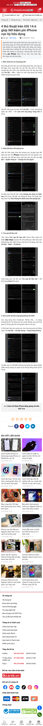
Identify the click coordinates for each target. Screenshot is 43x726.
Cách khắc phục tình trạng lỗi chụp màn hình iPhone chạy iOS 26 (31, 569)
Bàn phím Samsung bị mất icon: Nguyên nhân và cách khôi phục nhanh (32, 506)
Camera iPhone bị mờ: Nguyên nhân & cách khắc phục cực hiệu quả (11, 569)
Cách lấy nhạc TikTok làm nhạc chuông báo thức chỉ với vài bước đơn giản (11, 481)
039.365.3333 (19, 640)
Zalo (39, 707)
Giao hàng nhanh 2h (9, 624)
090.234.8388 (19, 650)
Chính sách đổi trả (8, 620)
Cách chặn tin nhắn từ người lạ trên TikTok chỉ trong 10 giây (31, 456)
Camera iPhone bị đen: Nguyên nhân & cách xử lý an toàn (32, 557)
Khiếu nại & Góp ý (8, 630)
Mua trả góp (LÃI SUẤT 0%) (12, 600)
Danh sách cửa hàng (9, 590)
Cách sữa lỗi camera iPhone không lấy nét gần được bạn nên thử (10, 557)
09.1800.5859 (19, 645)
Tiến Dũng (12, 38)
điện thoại (9, 240)
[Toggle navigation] (13, 723)
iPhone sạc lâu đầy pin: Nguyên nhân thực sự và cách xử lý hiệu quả (10, 531)
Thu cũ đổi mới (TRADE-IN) (11, 604)
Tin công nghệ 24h (8, 597)
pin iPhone (12, 54)
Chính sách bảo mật (9, 613)
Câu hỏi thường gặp (9, 593)
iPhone (16, 155)
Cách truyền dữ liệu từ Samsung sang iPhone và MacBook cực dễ (10, 456)
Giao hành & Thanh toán (11, 627)
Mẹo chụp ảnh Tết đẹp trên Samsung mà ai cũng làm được (11, 506)
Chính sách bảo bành (9, 617)
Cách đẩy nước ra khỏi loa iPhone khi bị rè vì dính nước (30, 531)
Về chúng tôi (6, 587)
